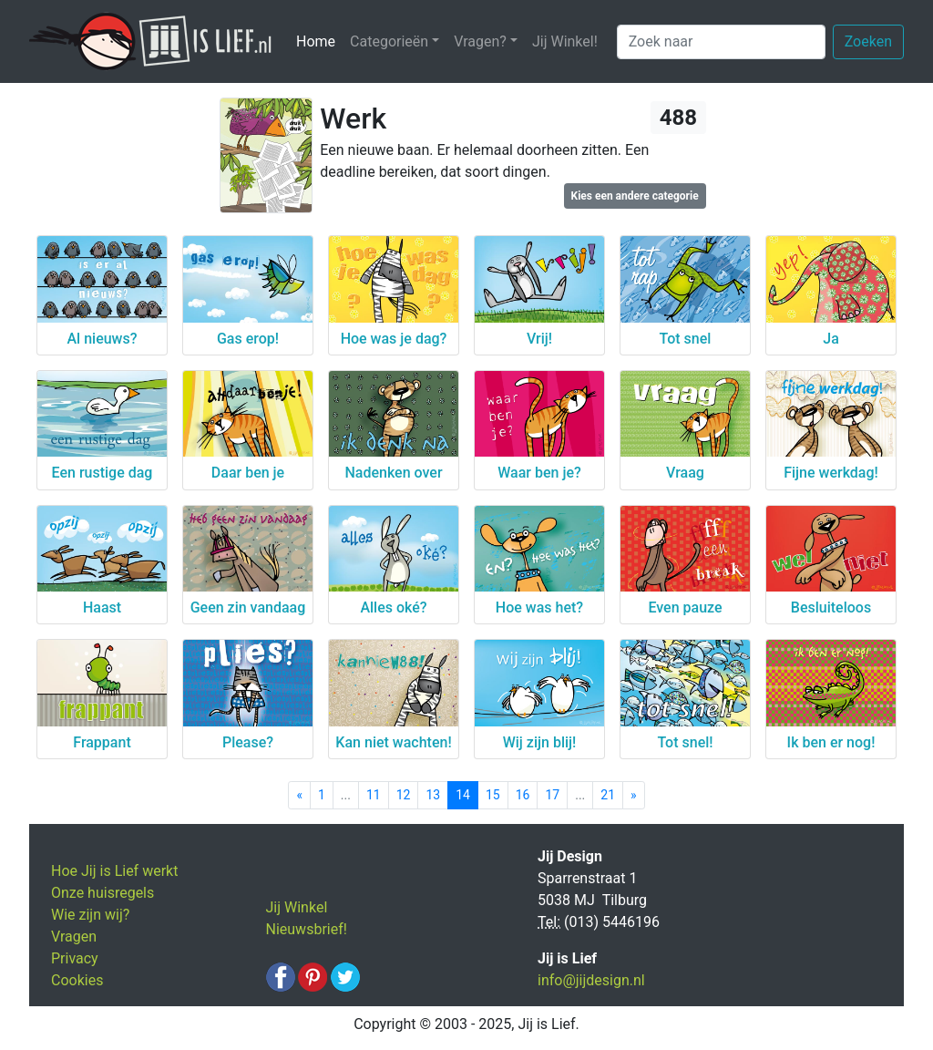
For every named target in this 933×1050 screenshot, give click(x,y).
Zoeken (868, 41)
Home (319, 40)
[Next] (633, 795)
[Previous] (299, 795)
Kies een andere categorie (635, 196)
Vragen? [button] (480, 41)
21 (607, 795)
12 (403, 795)
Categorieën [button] (389, 41)
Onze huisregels (102, 892)
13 (432, 795)
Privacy (74, 958)
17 (552, 795)
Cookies (77, 980)
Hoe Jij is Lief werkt (114, 871)
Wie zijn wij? (90, 914)
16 (523, 795)
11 (373, 795)
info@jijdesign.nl (591, 980)
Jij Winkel (297, 907)
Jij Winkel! (565, 41)
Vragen (74, 936)
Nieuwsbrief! (306, 929)
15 (493, 795)
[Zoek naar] (721, 42)
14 (463, 795)
